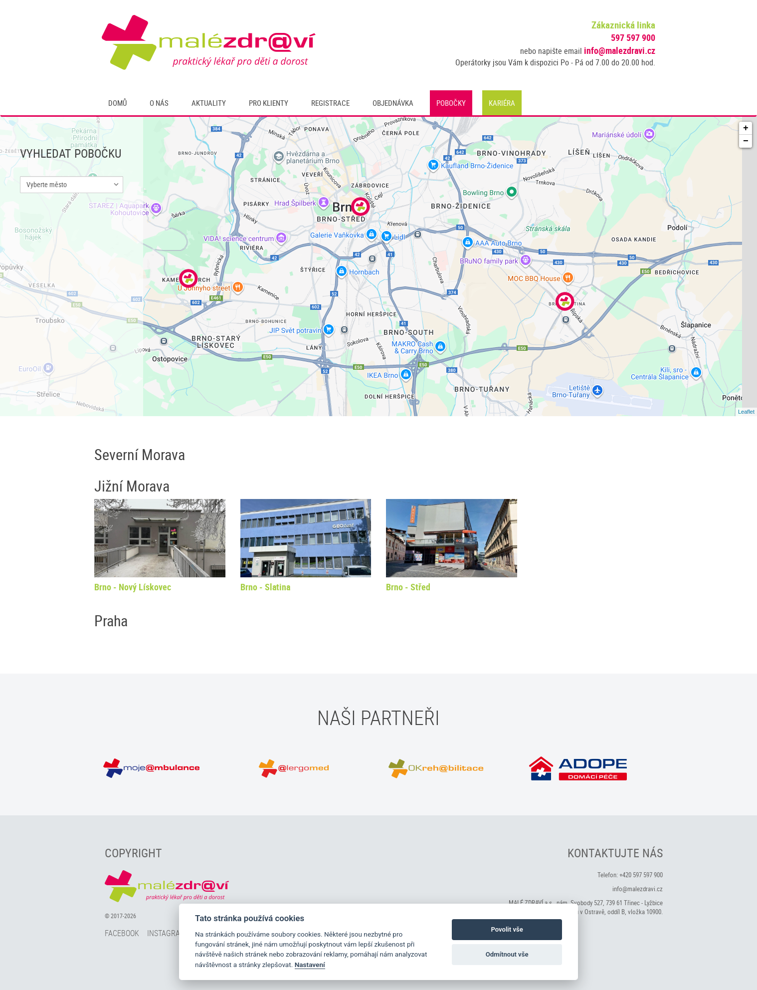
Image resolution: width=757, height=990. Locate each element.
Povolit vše (507, 929)
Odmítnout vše (507, 954)
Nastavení (310, 965)
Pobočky (451, 103)
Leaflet (746, 412)
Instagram (166, 933)
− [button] (746, 141)
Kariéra (502, 103)
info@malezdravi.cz (619, 50)
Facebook (122, 933)
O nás (159, 103)
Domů (117, 103)
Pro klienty (268, 103)
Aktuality (208, 103)
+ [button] (746, 128)
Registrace (330, 103)
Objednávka (393, 103)
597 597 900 (633, 37)
